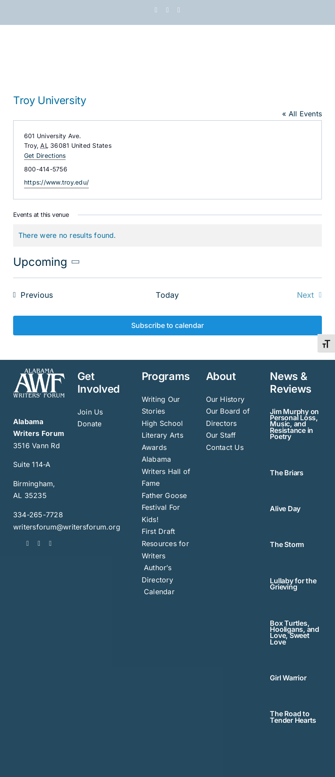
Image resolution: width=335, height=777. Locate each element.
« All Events (302, 113)
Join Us (90, 412)
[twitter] (39, 543)
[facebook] (27, 543)
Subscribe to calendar (167, 325)
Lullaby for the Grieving (293, 583)
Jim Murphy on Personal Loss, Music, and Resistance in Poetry (294, 424)
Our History (225, 399)
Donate (89, 423)
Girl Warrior (288, 677)
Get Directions (45, 155)
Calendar (159, 591)
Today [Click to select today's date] (167, 295)
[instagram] (50, 543)
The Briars (287, 472)
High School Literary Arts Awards (162, 435)
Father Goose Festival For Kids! (164, 507)
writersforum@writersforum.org (66, 527)
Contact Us (225, 447)
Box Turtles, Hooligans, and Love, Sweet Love (294, 632)
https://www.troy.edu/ (56, 182)
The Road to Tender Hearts (293, 716)
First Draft (158, 531)
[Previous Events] (30, 295)
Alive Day (285, 508)
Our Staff (221, 435)
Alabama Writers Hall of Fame (166, 471)
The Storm (287, 544)
